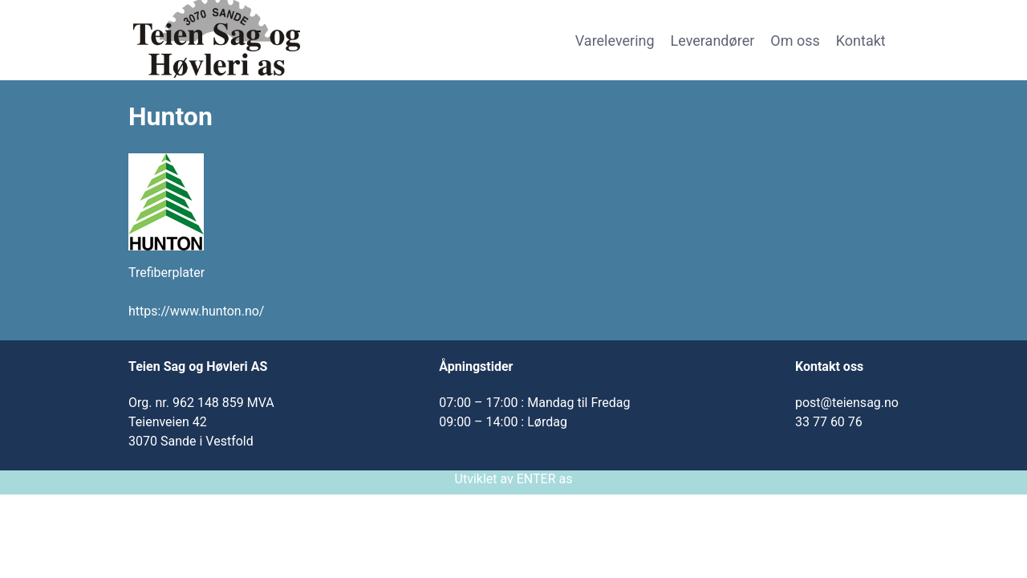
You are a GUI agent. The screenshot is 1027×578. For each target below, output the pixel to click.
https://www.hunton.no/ (196, 311)
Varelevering (615, 40)
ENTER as (545, 478)
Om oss (794, 40)
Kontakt (861, 40)
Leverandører (713, 40)
